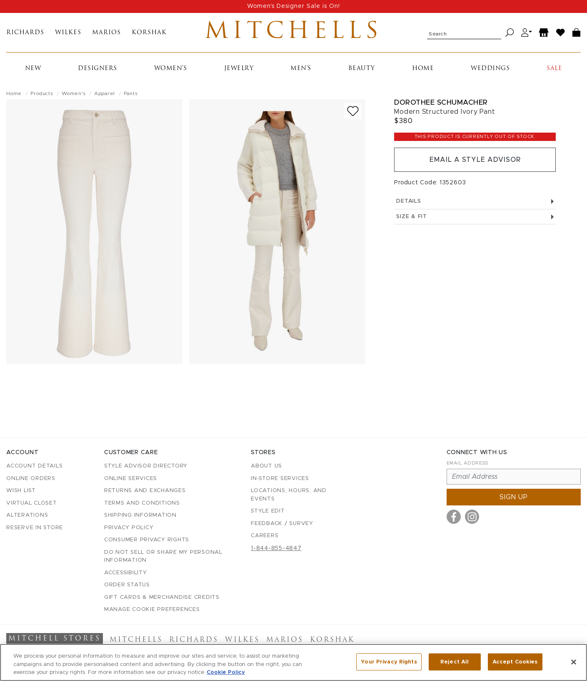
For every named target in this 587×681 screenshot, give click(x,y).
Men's (300, 68)
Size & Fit (475, 216)
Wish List (21, 490)
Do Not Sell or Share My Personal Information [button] (163, 556)
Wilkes (68, 33)
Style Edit (268, 511)
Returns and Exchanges (145, 490)
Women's (170, 68)
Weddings (490, 68)
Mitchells (293, 32)
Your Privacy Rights (389, 661)
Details (475, 201)
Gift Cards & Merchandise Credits (162, 597)
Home (423, 68)
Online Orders (30, 478)
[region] (293, 662)
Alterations (27, 515)
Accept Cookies (515, 661)
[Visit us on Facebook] (454, 517)
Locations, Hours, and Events (289, 495)
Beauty (361, 68)
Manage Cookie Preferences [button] (152, 609)
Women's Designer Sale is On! (293, 6)
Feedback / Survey (282, 523)
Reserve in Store (34, 527)
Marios (106, 33)
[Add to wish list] (353, 111)
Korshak (149, 33)
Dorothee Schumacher (441, 102)
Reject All (454, 661)
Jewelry (239, 68)
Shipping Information (140, 515)
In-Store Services (280, 478)
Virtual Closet (31, 503)
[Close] (574, 662)
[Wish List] (561, 32)
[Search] (509, 32)
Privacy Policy (129, 527)
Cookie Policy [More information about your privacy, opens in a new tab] (226, 672)
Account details (34, 466)
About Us (266, 466)
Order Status (127, 585)
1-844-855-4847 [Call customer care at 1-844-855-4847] (276, 548)
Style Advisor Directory (145, 466)
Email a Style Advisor (475, 159)
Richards (25, 33)
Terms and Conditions (142, 503)
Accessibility (125, 572)
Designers (97, 68)
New (33, 68)
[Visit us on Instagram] (472, 517)
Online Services (130, 478)
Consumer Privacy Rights (146, 540)
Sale (554, 68)
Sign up (514, 497)
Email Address (467, 463)
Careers (264, 535)
